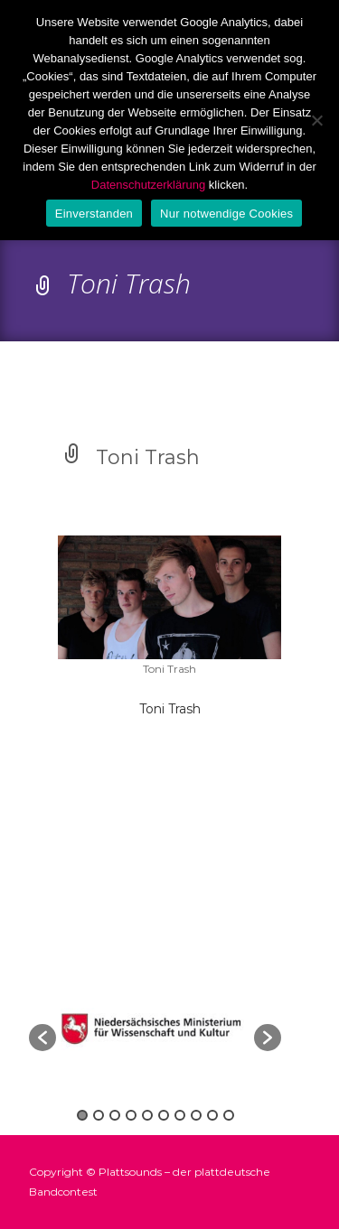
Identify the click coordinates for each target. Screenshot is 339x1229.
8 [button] (196, 1115)
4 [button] (131, 1115)
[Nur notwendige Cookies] (316, 120)
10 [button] (228, 1115)
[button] (42, 1037)
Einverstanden (94, 213)
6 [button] (163, 1115)
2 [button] (98, 1115)
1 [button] (82, 1115)
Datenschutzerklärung (148, 184)
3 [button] (114, 1115)
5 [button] (147, 1115)
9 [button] (212, 1115)
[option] (155, 1028)
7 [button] (179, 1115)
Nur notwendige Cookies (226, 213)
